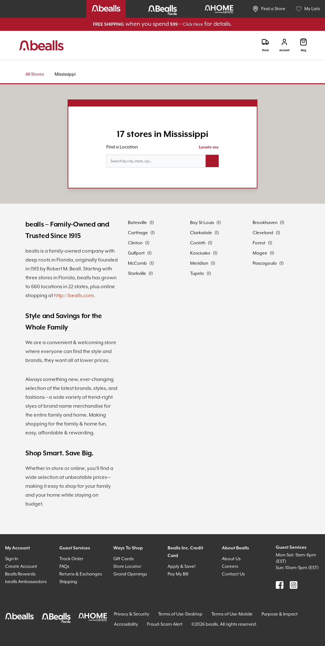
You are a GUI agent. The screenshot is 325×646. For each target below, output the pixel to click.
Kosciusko (200, 253)
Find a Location (122, 147)
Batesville (137, 222)
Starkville (137, 273)
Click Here (193, 24)
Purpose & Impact (280, 614)
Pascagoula (265, 263)
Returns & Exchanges (80, 574)
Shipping (68, 581)
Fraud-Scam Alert (164, 624)
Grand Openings (130, 574)
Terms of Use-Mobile (232, 614)
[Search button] (212, 161)
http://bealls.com (74, 296)
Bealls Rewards (20, 574)
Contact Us (233, 574)
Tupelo (197, 273)
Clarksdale (201, 232)
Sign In (11, 558)
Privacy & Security (131, 614)
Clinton (135, 243)
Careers (230, 566)
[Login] (284, 45)
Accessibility (126, 624)
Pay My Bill (178, 574)
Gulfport (136, 253)
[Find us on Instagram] (293, 585)
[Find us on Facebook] (279, 585)
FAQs (64, 566)
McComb (137, 263)
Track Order (71, 558)
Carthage (138, 232)
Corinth (197, 243)
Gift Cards (123, 558)
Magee (260, 253)
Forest (259, 243)
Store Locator (127, 566)
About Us (231, 558)
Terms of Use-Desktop (180, 614)
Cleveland (263, 232)
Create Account (21, 566)
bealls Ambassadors (26, 581)
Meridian (199, 263)
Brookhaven (265, 222)
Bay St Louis (202, 222)
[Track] (265, 45)
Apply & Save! (182, 566)
